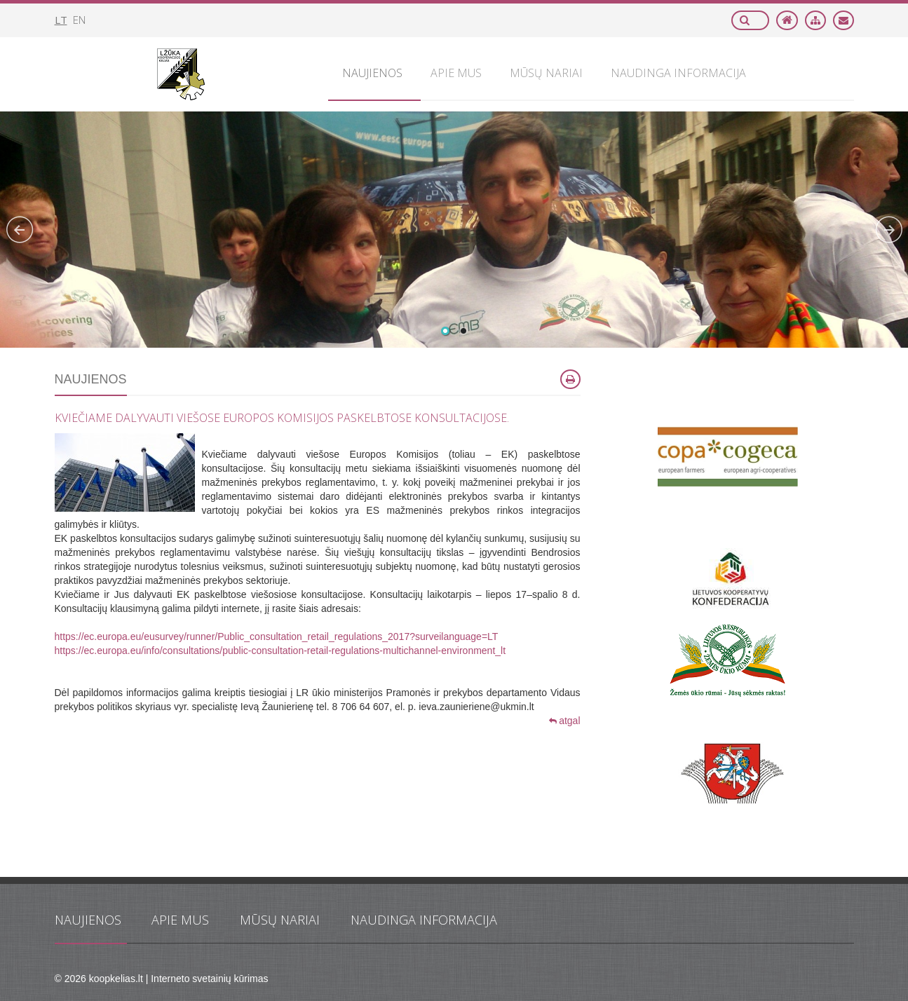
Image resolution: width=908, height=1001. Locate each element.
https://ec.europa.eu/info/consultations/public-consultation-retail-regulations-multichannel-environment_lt (280, 650)
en (79, 20)
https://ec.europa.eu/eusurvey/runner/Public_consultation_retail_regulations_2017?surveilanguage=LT (277, 636)
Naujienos (88, 919)
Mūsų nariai (280, 919)
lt (61, 20)
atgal (564, 720)
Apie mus (180, 919)
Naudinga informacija (424, 919)
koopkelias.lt (116, 978)
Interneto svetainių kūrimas (209, 978)
